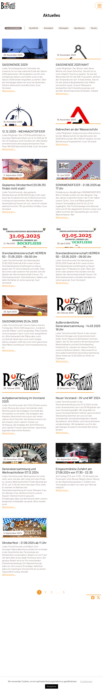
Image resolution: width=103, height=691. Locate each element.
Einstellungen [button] (86, 681)
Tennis (94, 28)
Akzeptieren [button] (51, 686)
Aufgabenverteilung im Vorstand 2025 (23, 399)
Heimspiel (63, 28)
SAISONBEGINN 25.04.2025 (20, 321)
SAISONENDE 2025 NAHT (72, 64)
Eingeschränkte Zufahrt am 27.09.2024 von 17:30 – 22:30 (74, 470)
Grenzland (48, 28)
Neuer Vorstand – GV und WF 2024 (78, 398)
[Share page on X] (98, 597)
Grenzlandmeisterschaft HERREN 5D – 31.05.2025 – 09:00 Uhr (24, 254)
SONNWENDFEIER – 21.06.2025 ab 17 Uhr (78, 186)
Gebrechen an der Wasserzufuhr (77, 129)
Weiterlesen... (9, 90)
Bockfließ (33, 28)
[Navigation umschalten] (99, 6)
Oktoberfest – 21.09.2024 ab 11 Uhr (24, 542)
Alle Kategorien (13, 28)
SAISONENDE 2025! (15, 64)
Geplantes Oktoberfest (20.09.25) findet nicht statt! (24, 186)
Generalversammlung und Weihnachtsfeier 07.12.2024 (20, 470)
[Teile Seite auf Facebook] (92, 597)
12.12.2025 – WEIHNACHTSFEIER (23, 131)
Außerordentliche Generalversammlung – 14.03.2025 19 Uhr (78, 325)
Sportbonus (79, 28)
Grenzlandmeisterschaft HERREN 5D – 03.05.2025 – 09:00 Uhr (78, 254)
